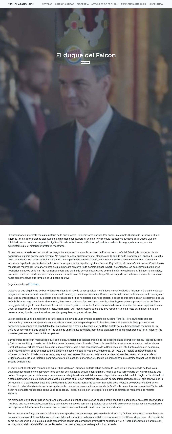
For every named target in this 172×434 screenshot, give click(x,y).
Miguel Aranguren (21, 4)
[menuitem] (47, 4)
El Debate (85, 62)
